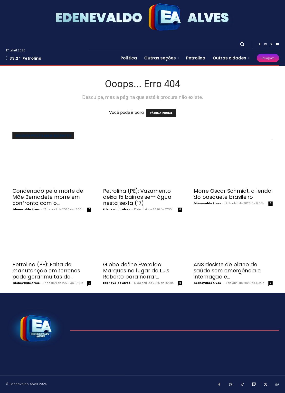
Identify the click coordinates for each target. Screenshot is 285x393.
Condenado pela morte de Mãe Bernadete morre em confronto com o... (47, 197)
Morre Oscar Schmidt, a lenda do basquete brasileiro (233, 194)
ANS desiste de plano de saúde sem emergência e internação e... (227, 270)
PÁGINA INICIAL (161, 113)
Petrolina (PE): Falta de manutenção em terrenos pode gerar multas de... (46, 270)
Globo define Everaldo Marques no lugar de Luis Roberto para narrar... (136, 270)
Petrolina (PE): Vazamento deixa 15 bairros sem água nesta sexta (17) (137, 197)
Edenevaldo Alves (26, 209)
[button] (242, 44)
